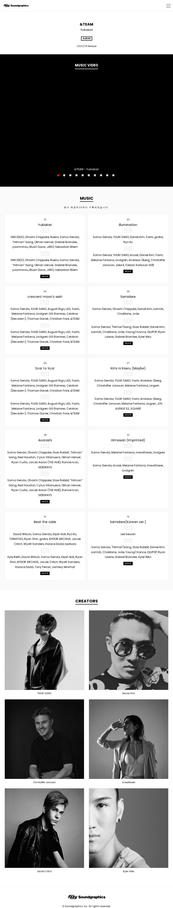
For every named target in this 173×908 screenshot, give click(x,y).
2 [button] (64, 175)
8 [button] (101, 175)
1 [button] (58, 175)
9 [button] (107, 175)
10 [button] (113, 175)
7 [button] (95, 175)
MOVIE (45, 276)
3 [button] (70, 175)
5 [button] (82, 175)
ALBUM (87, 38)
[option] (86, 120)
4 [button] (76, 175)
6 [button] (89, 175)
